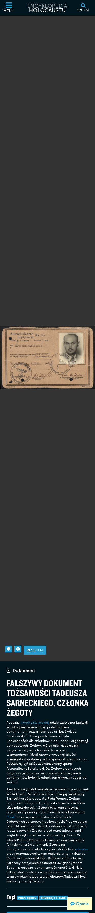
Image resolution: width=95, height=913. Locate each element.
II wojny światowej (34, 705)
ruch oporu (27, 880)
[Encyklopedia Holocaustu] (47, 7)
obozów (81, 831)
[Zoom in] (17, 631)
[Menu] (9, 8)
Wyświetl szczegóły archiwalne (47, 898)
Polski (11, 799)
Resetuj (34, 632)
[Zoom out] (8, 631)
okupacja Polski (54, 880)
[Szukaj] (83, 8)
